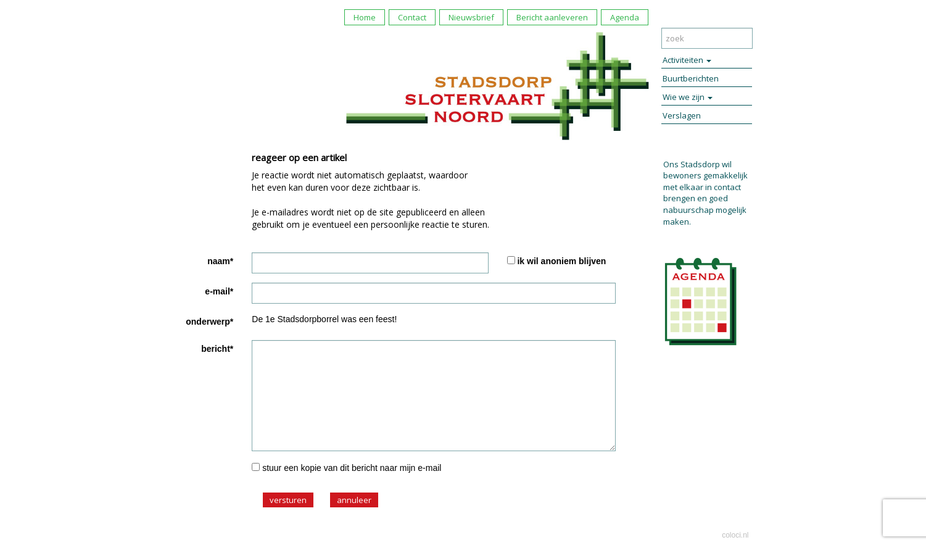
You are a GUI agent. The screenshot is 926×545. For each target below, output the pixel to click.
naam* (220, 261)
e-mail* (219, 291)
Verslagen (682, 115)
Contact (412, 17)
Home (364, 17)
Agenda (624, 17)
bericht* (217, 349)
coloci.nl (735, 535)
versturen (288, 499)
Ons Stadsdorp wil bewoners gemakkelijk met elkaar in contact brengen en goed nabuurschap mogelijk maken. (705, 193)
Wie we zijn (688, 96)
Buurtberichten (691, 78)
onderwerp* (209, 322)
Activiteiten (687, 59)
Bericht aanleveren (552, 17)
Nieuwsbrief (471, 17)
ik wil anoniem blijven (561, 261)
